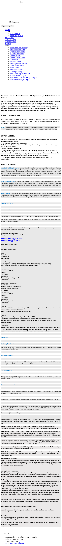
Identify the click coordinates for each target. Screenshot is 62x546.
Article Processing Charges (19, 79)
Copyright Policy (16, 72)
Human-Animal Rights (18, 75)
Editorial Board (10, 42)
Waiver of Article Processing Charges (23, 77)
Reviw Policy (15, 68)
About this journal (16, 36)
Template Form (15, 62)
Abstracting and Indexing (19, 48)
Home (7, 30)
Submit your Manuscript (18, 64)
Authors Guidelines (17, 54)
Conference (14, 60)
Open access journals (17, 52)
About (7, 32)
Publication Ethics (16, 70)
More (7, 46)
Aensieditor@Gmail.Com (14, 543)
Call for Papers (15, 56)
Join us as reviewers (17, 66)
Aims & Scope (10, 40)
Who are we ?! (15, 34)
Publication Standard (17, 50)
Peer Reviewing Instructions (20, 74)
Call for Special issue (17, 58)
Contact (8, 44)
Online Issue (9, 38)
